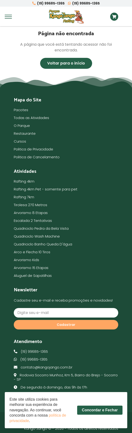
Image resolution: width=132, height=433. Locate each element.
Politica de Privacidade (33, 149)
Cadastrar (66, 324)
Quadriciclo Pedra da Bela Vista (41, 228)
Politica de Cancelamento (37, 156)
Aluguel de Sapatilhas (33, 275)
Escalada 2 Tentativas (33, 220)
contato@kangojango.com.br (43, 367)
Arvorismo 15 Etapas (31, 267)
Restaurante (25, 133)
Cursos (20, 141)
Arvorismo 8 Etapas (31, 212)
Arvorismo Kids (26, 259)
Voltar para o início (66, 63)
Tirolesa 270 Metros (30, 204)
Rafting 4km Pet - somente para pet (45, 189)
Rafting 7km (24, 196)
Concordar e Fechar (100, 410)
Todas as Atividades (31, 117)
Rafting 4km (24, 181)
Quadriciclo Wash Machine (37, 236)
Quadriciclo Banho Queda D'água (43, 244)
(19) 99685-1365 (48, 3)
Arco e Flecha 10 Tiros (32, 251)
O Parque (22, 125)
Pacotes (21, 109)
